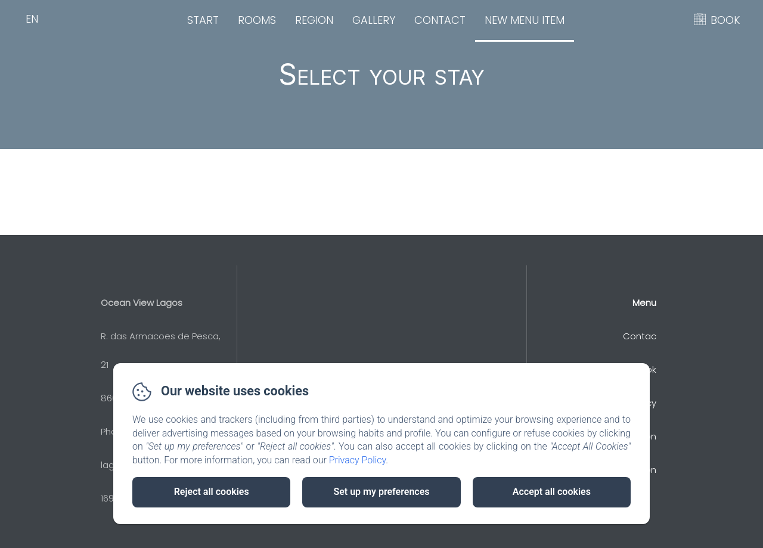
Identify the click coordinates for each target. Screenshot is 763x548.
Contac (639, 336)
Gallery (373, 20)
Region (314, 20)
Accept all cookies (552, 491)
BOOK (725, 20)
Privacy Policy (357, 460)
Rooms (257, 20)
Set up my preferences (381, 491)
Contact (440, 20)
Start (203, 20)
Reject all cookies (211, 491)
